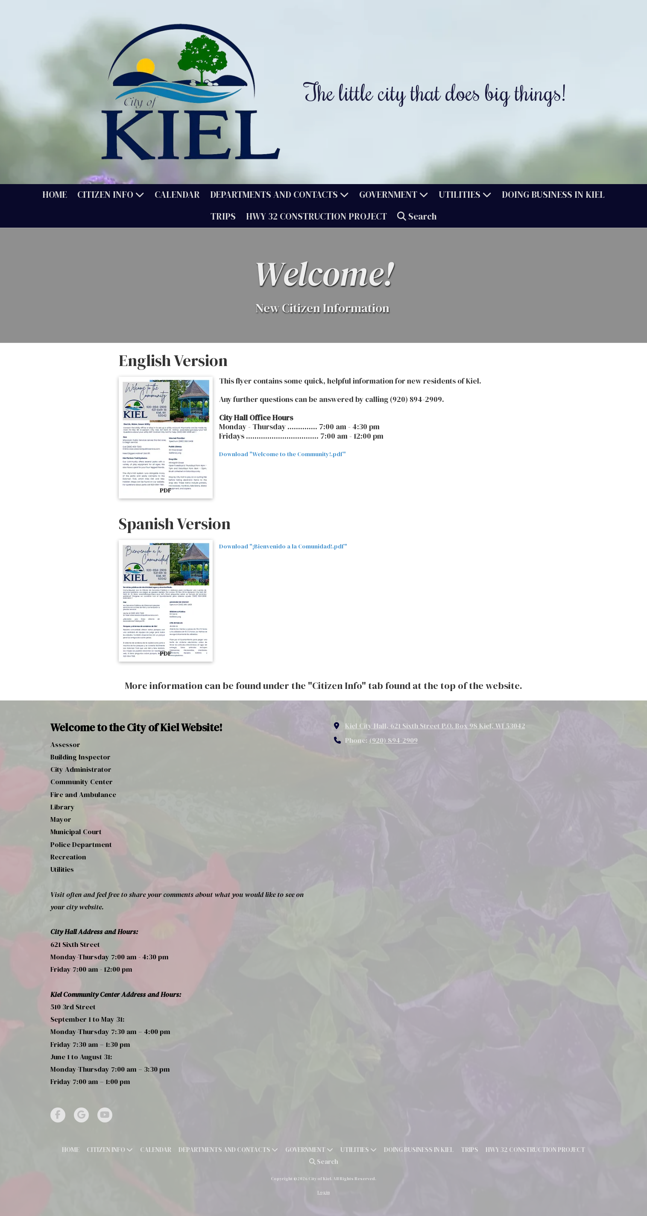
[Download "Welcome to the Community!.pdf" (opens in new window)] (166, 437)
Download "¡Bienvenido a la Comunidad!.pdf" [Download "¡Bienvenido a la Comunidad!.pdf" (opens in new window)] (283, 546)
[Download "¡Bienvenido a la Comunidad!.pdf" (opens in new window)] (166, 601)
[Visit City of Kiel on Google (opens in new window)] (81, 1115)
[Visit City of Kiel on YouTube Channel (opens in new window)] (104, 1115)
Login (323, 1192)
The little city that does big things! (435, 92)
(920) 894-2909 (393, 740)
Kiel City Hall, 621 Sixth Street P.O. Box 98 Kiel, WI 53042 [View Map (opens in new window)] (435, 725)
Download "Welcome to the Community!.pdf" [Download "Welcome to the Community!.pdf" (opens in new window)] (282, 454)
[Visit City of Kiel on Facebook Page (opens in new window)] (57, 1115)
